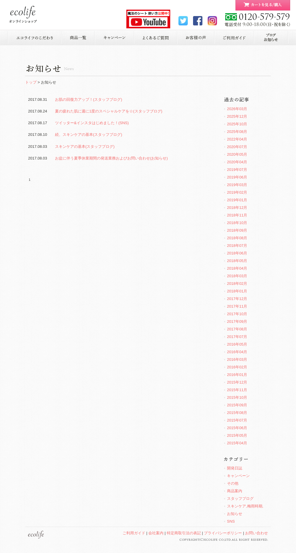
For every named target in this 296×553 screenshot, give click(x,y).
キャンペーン (114, 37)
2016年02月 (237, 367)
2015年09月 (237, 405)
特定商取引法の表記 (184, 533)
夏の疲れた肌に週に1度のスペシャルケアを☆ (108, 111)
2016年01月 (237, 374)
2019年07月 (237, 169)
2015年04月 (237, 443)
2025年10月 (237, 124)
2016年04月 (237, 352)
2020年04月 (237, 162)
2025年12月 (237, 116)
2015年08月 (237, 412)
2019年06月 (237, 177)
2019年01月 (237, 200)
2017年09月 (237, 321)
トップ (31, 82)
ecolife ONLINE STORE (23, 14)
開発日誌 (234, 468)
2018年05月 (237, 261)
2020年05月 (237, 154)
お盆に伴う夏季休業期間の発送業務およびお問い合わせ (111, 158)
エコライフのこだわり (34, 37)
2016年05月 (237, 344)
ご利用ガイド (234, 37)
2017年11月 (237, 306)
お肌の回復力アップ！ (88, 99)
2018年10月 (237, 223)
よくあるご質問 (155, 37)
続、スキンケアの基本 (88, 134)
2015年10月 (237, 397)
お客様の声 (195, 37)
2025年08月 (237, 131)
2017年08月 (237, 329)
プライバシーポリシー (223, 533)
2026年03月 (237, 109)
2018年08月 (237, 238)
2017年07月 (237, 336)
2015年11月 (237, 390)
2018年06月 (237, 253)
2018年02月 (237, 283)
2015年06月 (237, 428)
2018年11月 (237, 215)
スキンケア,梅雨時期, (245, 506)
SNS (231, 521)
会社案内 (156, 533)
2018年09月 (237, 230)
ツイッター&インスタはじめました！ (92, 123)
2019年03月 (237, 185)
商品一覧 (78, 37)
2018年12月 (237, 207)
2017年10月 (237, 314)
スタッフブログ (240, 498)
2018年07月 (237, 245)
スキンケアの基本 (85, 146)
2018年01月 (237, 291)
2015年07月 (237, 420)
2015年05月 (237, 435)
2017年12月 (237, 299)
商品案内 (234, 491)
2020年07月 (237, 147)
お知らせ (271, 37)
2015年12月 (237, 382)
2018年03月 (237, 276)
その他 (232, 483)
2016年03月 (237, 359)
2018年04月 (237, 268)
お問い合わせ (256, 533)
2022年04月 (237, 139)
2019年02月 (237, 192)
